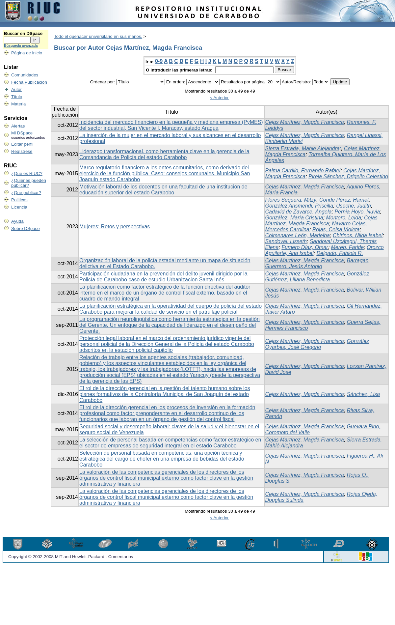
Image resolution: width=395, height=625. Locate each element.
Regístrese (21, 151)
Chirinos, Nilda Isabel (357, 235)
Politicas (19, 199)
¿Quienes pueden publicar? (28, 183)
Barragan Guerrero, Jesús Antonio (316, 263)
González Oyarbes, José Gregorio (317, 344)
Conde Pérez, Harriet (344, 200)
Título (16, 96)
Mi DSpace (22, 132)
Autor (16, 89)
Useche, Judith (353, 206)
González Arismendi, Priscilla (299, 206)
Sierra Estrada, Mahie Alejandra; (303, 148)
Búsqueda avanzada (21, 45)
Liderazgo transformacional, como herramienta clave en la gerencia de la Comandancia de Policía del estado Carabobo (164, 154)
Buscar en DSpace (23, 33)
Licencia (19, 207)
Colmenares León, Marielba (297, 235)
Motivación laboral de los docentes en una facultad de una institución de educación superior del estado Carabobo (163, 189)
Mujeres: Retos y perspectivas (114, 226)
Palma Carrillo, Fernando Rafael (302, 170)
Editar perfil (22, 144)
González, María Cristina (294, 217)
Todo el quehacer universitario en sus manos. (98, 36)
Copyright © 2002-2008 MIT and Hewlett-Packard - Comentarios (70, 556)
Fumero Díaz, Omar (304, 247)
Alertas (18, 126)
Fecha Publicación (29, 82)
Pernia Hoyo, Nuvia (357, 211)
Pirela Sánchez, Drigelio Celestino (348, 176)
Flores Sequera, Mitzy (290, 200)
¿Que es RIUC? (26, 173)
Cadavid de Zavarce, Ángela (298, 211)
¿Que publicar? (26, 192)
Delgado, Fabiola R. (339, 253)
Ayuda (17, 221)
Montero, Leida (343, 217)
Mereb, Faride (347, 247)
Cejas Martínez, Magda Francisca (304, 122)
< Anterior (219, 97)
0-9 (159, 61)
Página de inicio (26, 52)
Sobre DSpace (25, 228)
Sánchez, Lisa (363, 394)
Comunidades (24, 74)
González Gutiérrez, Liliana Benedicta (317, 276)
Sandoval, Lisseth (285, 241)
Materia (18, 103)
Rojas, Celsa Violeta (336, 229)
